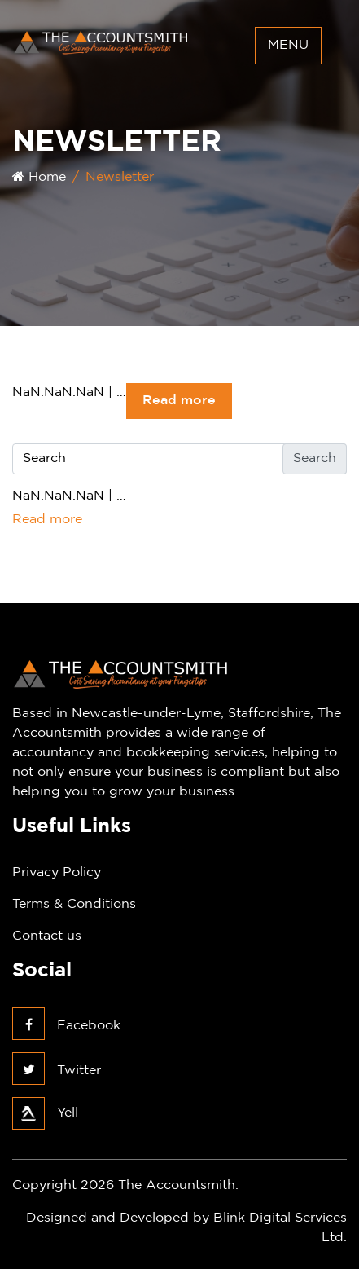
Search (314, 458)
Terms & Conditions (74, 904)
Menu (288, 45)
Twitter (56, 1070)
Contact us (46, 936)
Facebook (66, 1026)
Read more (179, 400)
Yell (45, 1113)
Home (39, 177)
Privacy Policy (56, 872)
